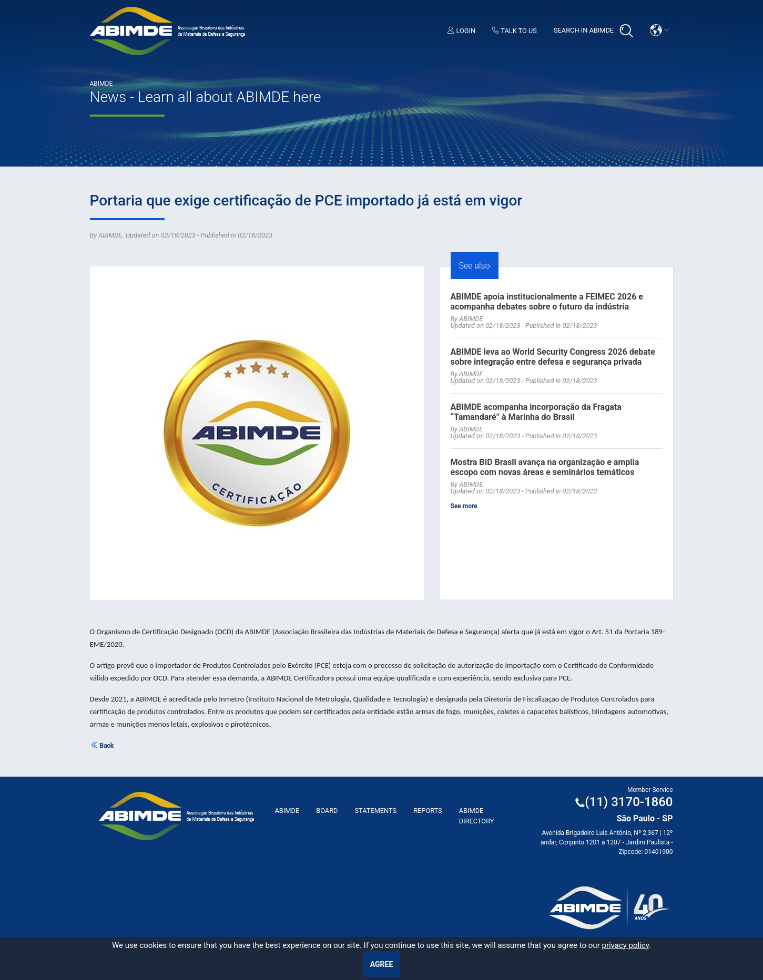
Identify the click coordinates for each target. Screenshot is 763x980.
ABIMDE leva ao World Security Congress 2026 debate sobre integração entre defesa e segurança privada (553, 357)
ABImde (287, 810)
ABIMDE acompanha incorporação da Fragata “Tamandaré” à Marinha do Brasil (536, 412)
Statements (375, 810)
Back (102, 745)
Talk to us (514, 31)
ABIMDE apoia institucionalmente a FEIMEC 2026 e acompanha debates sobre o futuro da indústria (547, 302)
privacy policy (625, 945)
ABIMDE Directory (476, 815)
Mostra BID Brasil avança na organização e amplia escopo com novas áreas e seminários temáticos (545, 467)
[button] (659, 30)
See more (464, 506)
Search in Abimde (593, 31)
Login (461, 31)
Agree (381, 964)
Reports (427, 810)
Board (327, 810)
